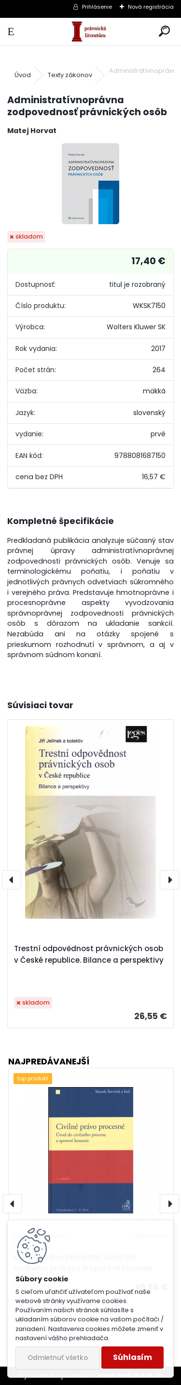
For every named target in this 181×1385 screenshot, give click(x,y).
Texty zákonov (70, 75)
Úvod (22, 75)
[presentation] (11, 879)
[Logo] (90, 31)
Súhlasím (132, 1357)
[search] (164, 31)
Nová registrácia (151, 7)
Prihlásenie (97, 7)
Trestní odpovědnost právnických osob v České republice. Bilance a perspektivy (89, 954)
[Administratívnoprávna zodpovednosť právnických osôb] (90, 183)
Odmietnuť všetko (58, 1357)
